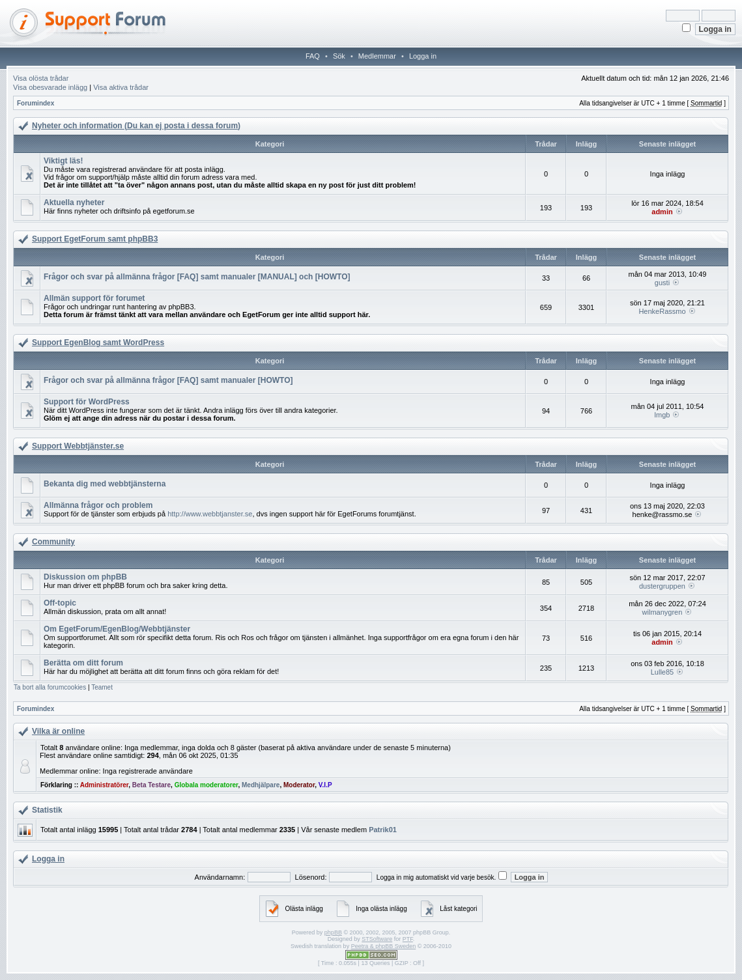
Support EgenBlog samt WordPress (98, 342)
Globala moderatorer (206, 785)
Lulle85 (662, 672)
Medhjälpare (260, 785)
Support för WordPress (87, 401)
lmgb (662, 415)
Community (53, 541)
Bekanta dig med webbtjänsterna (104, 483)
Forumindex (35, 103)
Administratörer (104, 785)
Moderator (299, 785)
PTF (408, 939)
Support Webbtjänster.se (78, 446)
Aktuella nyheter (74, 202)
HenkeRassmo (661, 311)
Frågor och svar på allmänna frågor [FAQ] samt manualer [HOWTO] (168, 380)
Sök (339, 56)
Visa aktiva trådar (121, 87)
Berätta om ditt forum (83, 662)
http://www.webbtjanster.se (209, 514)
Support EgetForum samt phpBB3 (95, 239)
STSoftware (377, 939)
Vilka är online (58, 731)
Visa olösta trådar (40, 78)
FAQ (313, 56)
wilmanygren (662, 612)
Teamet (102, 687)
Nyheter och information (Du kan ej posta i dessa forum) (136, 125)
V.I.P (325, 785)
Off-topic (60, 603)
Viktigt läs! (63, 160)
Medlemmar (377, 56)
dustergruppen (662, 586)
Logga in (422, 56)
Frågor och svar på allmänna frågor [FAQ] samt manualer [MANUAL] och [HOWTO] (197, 276)
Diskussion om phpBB (85, 576)
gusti (662, 283)
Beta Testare (151, 785)
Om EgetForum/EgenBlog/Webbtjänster (117, 629)
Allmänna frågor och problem (98, 505)
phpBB (333, 932)
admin (661, 212)
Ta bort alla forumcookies (50, 687)
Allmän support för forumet (94, 298)
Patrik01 (383, 829)
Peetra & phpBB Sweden (383, 946)
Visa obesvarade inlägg (50, 87)
